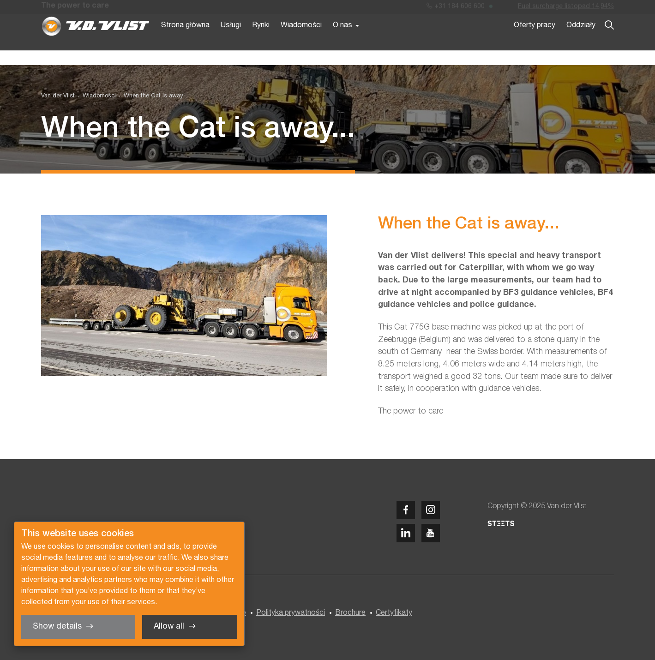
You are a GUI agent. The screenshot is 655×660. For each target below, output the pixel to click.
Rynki (261, 40)
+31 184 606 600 (456, 9)
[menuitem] (95, 96)
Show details (57, 626)
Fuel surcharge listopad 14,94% (566, 9)
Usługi (231, 40)
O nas (342, 40)
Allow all (169, 626)
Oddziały (580, 40)
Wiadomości (301, 40)
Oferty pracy (534, 40)
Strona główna (185, 40)
